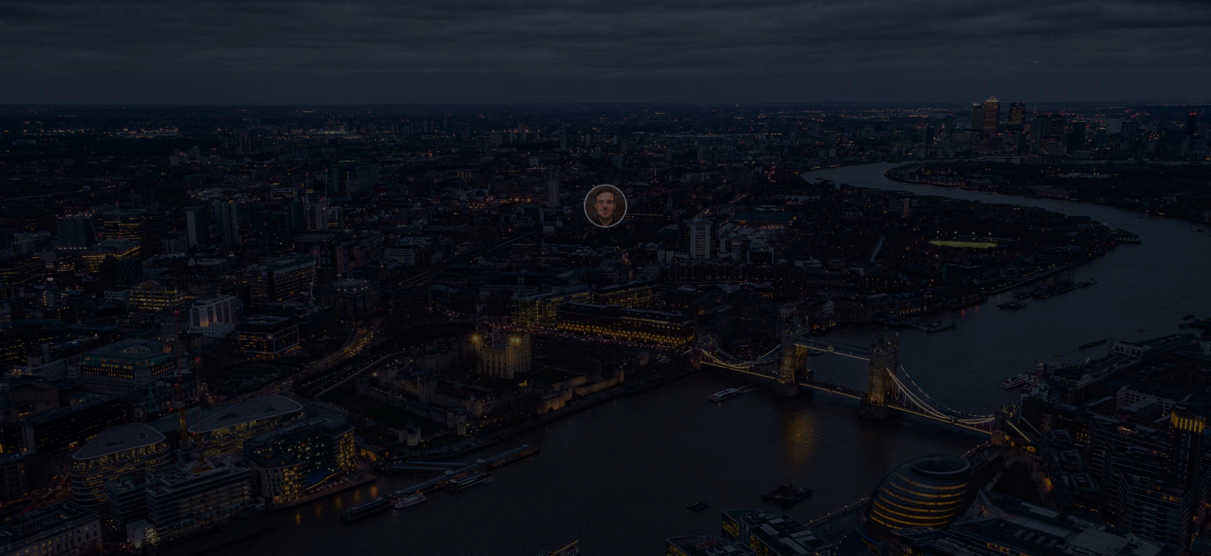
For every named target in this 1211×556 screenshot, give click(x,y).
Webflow (125, 539)
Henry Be (52, 539)
